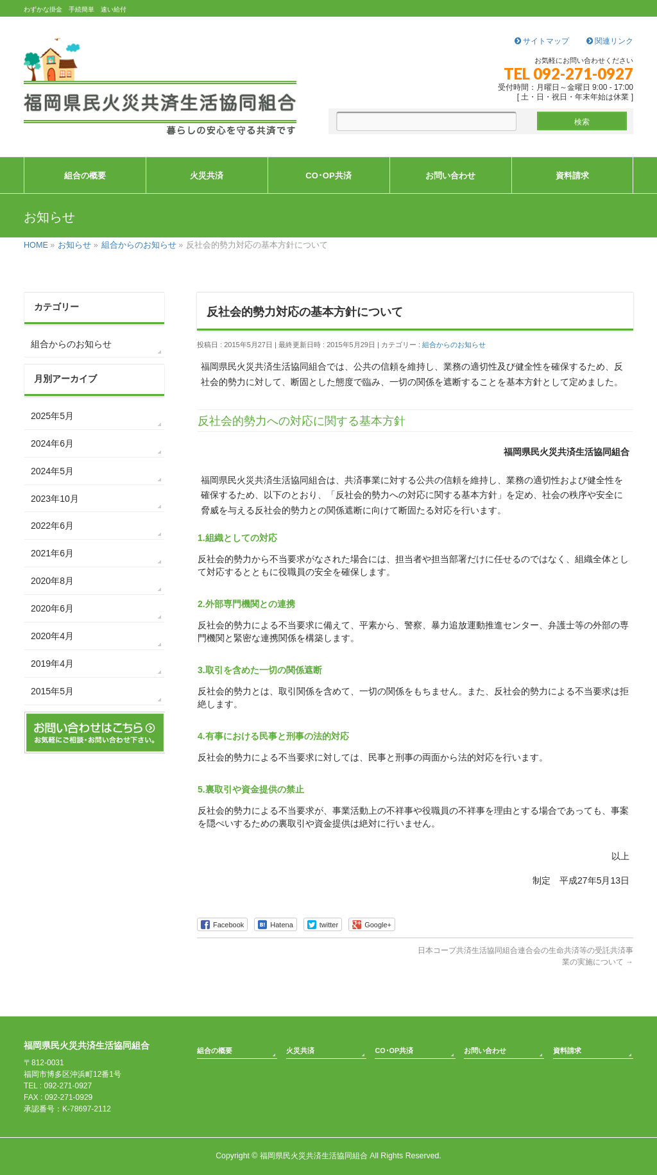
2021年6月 (52, 553)
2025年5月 (52, 416)
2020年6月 (52, 608)
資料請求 (567, 1050)
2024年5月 (52, 471)
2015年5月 (52, 691)
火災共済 (300, 1050)
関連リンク (609, 41)
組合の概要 (214, 1050)
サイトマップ (542, 41)
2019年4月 (52, 663)
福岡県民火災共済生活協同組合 (314, 1155)
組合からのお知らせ (454, 344)
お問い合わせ (485, 1050)
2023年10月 (55, 498)
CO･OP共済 (394, 1050)
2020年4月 (52, 636)
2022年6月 (52, 525)
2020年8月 (52, 581)
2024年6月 (52, 443)
